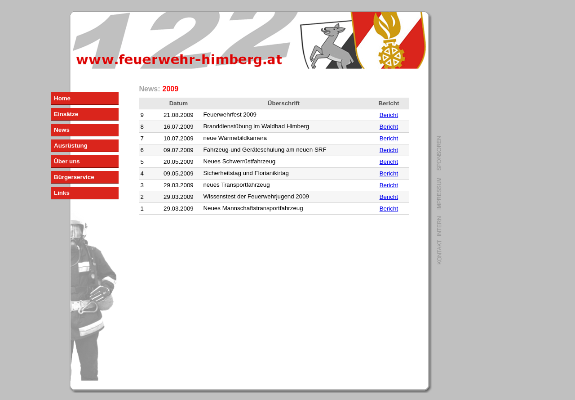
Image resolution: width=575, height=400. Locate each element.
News (62, 129)
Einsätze (66, 114)
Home (62, 98)
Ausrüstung (71, 145)
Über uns (67, 161)
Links (62, 192)
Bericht (389, 115)
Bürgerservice (74, 177)
